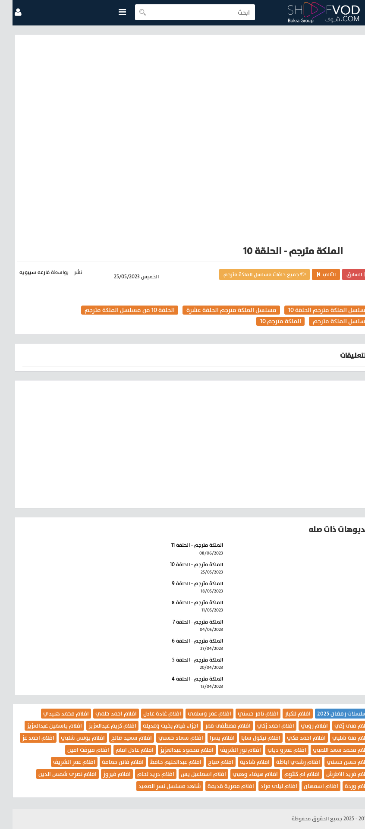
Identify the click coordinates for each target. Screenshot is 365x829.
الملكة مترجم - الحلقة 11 (185, 545)
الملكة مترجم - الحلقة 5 (185, 659)
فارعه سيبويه (22, 272)
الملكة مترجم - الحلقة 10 (184, 564)
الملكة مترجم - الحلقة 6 (185, 640)
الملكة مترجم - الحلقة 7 (185, 621)
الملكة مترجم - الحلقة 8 (185, 602)
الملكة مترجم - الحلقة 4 (185, 678)
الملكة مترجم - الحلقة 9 (185, 583)
